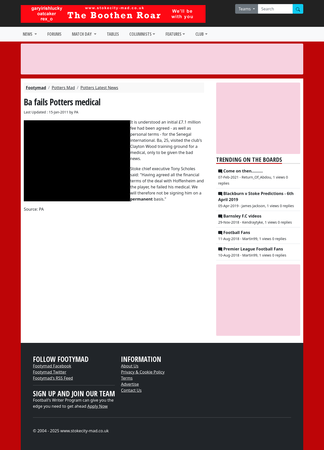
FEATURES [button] (173, 34)
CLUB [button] (199, 34)
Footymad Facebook (52, 366)
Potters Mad (63, 87)
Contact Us (131, 390)
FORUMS (54, 34)
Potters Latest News (99, 87)
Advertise (130, 384)
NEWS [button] (28, 34)
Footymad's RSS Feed (53, 378)
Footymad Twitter (49, 372)
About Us (129, 366)
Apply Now (97, 406)
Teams (245, 9)
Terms (127, 378)
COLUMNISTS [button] (140, 34)
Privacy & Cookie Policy (143, 372)
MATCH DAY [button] (82, 34)
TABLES (113, 34)
